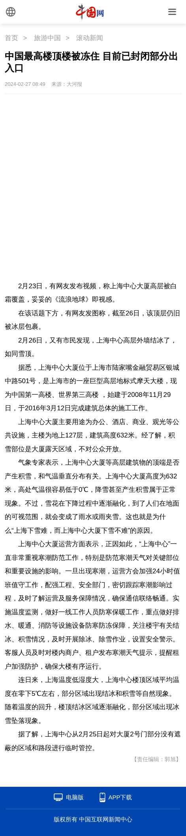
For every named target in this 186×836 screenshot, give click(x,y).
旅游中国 (47, 38)
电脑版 (75, 797)
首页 (11, 38)
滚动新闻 (89, 38)
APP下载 (120, 797)
